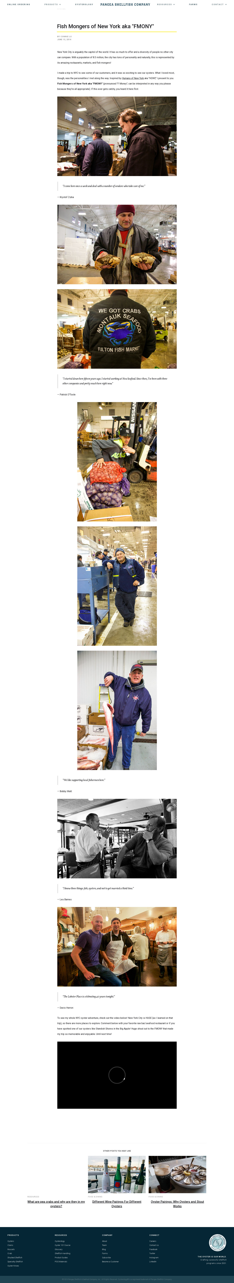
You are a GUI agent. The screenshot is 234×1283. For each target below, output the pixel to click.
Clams (10, 1245)
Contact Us (154, 1245)
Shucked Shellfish (14, 1257)
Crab (9, 1253)
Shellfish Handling (62, 1253)
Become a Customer (110, 1261)
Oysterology (84, 4)
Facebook (153, 1249)
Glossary (58, 1249)
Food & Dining (95, 1197)
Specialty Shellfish (15, 1261)
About (104, 1241)
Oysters (10, 1241)
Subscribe (106, 1257)
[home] (125, 4)
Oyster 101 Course (62, 1245)
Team (104, 1245)
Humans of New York (133, 78)
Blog (104, 1249)
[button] (52, 4)
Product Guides (61, 1257)
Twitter (152, 1253)
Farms (193, 4)
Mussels (11, 1249)
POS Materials (61, 1261)
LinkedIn (152, 1261)
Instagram (153, 1257)
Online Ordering (18, 4)
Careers (152, 1241)
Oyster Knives (13, 1266)
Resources (33, 1197)
